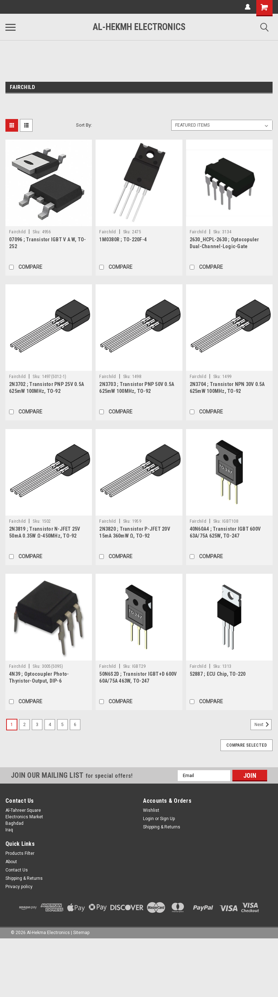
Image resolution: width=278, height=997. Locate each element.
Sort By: (84, 125)
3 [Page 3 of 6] (37, 724)
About (11, 861)
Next (262, 724)
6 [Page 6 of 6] (75, 724)
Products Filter (19, 853)
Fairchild (17, 231)
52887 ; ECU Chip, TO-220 (218, 674)
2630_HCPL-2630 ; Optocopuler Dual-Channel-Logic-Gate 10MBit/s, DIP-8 (224, 246)
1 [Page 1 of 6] (11, 724)
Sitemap (81, 932)
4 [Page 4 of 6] (50, 724)
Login (148, 818)
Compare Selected (246, 745)
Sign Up (167, 818)
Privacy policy (19, 886)
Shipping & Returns (161, 827)
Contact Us (16, 870)
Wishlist (151, 810)
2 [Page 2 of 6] (24, 724)
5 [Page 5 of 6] (62, 724)
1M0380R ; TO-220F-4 (123, 239)
